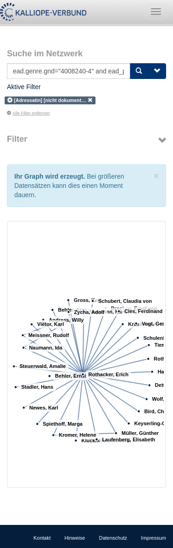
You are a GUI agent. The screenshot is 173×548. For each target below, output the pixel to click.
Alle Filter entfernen (28, 113)
